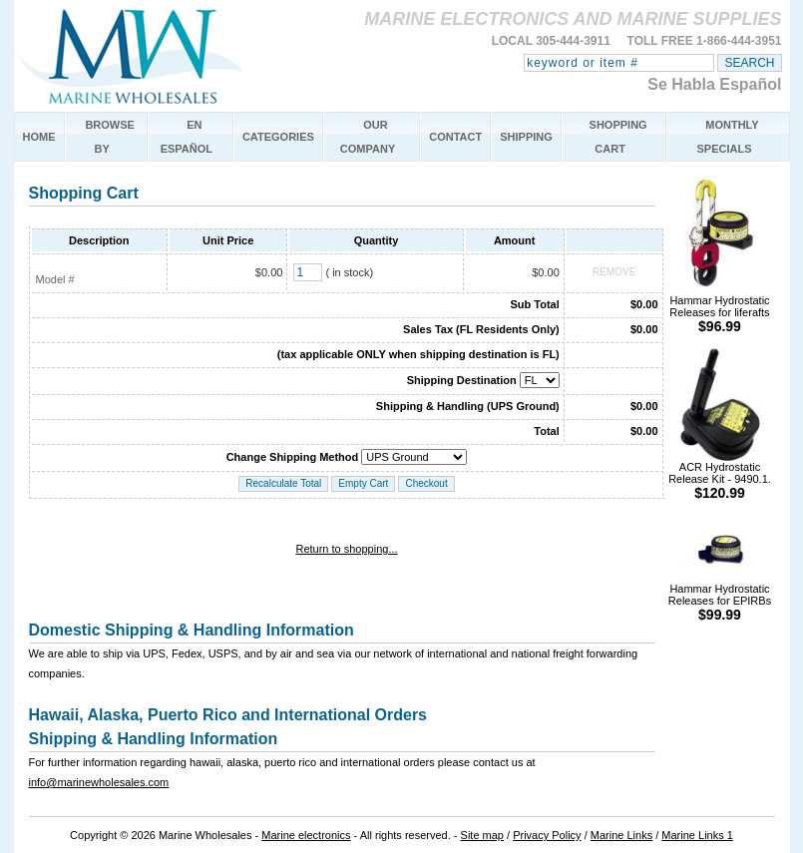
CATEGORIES (278, 137)
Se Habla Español (714, 84)
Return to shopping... (346, 549)
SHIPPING (526, 137)
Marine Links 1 (697, 835)
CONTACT (455, 137)
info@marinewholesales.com (99, 782)
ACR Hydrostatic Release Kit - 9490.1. (719, 475)
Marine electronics (305, 835)
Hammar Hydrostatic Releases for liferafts (719, 308)
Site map (482, 835)
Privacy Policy (547, 835)
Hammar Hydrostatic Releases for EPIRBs (719, 597)
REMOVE (614, 271)
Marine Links (621, 835)
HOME (39, 137)
